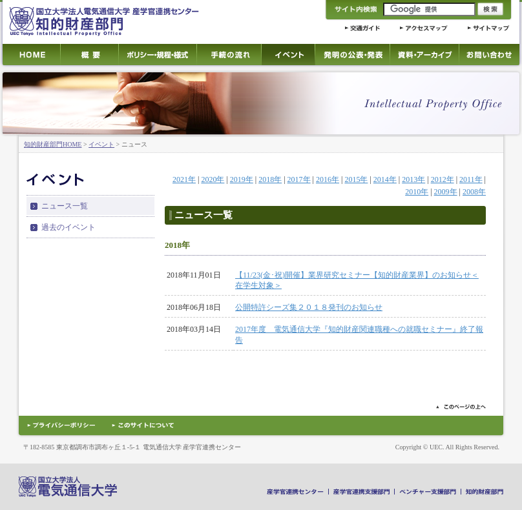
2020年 (212, 179)
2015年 (356, 179)
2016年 (327, 179)
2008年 (474, 191)
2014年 (385, 179)
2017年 (299, 179)
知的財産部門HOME (52, 144)
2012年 (442, 179)
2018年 (270, 179)
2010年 (416, 191)
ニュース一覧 (64, 205)
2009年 (445, 191)
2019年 (241, 179)
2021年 (184, 179)
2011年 (471, 179)
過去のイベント (68, 227)
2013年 (413, 179)
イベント (101, 144)
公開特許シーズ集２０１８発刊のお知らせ (308, 307)
